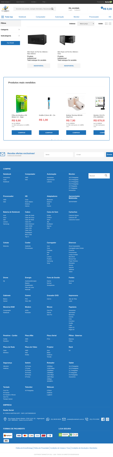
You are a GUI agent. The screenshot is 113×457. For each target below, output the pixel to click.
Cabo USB (28, 228)
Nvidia (27, 355)
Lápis (70, 325)
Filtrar (10, 43)
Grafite (71, 323)
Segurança (7, 363)
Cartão (5, 339)
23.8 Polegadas (73, 184)
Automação (59, 17)
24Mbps (49, 379)
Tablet (71, 363)
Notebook (22, 17)
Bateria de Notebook (11, 212)
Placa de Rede (9, 347)
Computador (40, 17)
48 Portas (28, 375)
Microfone (72, 257)
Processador (94, 17)
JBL (48, 222)
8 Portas (27, 377)
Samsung (6, 224)
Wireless (6, 352)
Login (70, 10)
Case (4, 179)
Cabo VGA (28, 230)
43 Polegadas (29, 390)
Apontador (72, 312)
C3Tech (49, 217)
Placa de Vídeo (31, 347)
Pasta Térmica (73, 261)
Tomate (49, 357)
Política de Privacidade (41, 448)
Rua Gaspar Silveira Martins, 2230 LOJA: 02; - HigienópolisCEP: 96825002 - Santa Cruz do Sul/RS (24, 419)
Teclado (6, 387)
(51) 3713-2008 (92, 419)
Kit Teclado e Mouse (9, 395)
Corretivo (71, 321)
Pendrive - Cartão (10, 335)
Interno (27, 206)
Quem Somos (20, 2)
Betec (48, 352)
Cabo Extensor (29, 224)
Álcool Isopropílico (74, 246)
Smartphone (50, 285)
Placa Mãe (29, 335)
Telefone (71, 269)
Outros (49, 206)
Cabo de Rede (29, 219)
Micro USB (28, 234)
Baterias (71, 339)
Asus (4, 217)
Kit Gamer (6, 392)
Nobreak (27, 289)
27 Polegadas (73, 188)
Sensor (71, 265)
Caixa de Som (52, 212)
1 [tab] (52, 140)
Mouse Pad (72, 259)
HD (110, 17)
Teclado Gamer (8, 399)
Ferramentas (73, 252)
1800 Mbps (50, 377)
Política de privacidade (14, 155)
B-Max (49, 215)
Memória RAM (9, 307)
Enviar (109, 154)
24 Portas (28, 370)
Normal (49, 283)
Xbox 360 (28, 301)
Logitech (49, 395)
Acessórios (6, 177)
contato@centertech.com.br (73, 419)
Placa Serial (51, 335)
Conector (71, 250)
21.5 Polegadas (73, 182)
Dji (4, 281)
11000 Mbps (51, 368)
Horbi (48, 219)
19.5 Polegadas (73, 179)
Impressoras (51, 179)
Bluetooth (50, 199)
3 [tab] (58, 140)
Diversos (72, 243)
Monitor (76, 17)
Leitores (49, 182)
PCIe (48, 339)
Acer (4, 215)
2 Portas (27, 368)
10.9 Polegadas (73, 368)
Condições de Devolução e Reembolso (84, 448)
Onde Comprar (5, 2)
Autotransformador (31, 281)
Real (70, 283)
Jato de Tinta (73, 299)
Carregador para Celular (76, 248)
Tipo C (27, 236)
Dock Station (29, 202)
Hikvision (6, 366)
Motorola (6, 246)
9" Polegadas (73, 372)
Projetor (50, 347)
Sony (48, 263)
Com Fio (49, 310)
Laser (70, 301)
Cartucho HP (73, 217)
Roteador (28, 312)
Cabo (4, 350)
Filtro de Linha (29, 287)
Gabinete (28, 246)
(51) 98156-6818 (53, 419)
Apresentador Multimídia (74, 197)
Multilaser (50, 224)
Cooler (27, 243)
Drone (5, 278)
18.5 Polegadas (73, 177)
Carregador (51, 243)
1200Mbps (50, 370)
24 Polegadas (73, 186)
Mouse (49, 307)
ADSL (27, 310)
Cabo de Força (29, 217)
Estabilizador (29, 285)
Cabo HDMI (28, 226)
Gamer (49, 281)
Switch (28, 363)
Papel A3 (71, 327)
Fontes (71, 278)
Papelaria (72, 307)
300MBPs (50, 381)
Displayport (28, 232)
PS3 (26, 299)
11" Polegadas (73, 370)
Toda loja (7, 17)
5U (70, 350)
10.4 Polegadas (73, 366)
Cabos (27, 212)
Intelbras (49, 355)
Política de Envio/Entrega (24, 448)
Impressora (73, 295)
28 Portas (28, 372)
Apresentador (73, 201)
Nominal (71, 281)
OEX (48, 228)
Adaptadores (52, 196)
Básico (5, 299)
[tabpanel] (21, 114)
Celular (6, 243)
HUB (48, 204)
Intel (26, 179)
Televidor (28, 387)
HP (48, 254)
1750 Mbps (50, 375)
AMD (26, 177)
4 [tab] (61, 140)
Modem (28, 307)
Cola (70, 319)
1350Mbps (50, 372)
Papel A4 (71, 329)
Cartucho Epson (74, 215)
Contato (33, 2)
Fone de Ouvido (53, 278)
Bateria (27, 283)
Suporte (71, 267)
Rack (71, 347)
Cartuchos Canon (74, 219)
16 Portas (28, 366)
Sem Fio (49, 314)
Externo (27, 204)
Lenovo (5, 222)
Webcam (50, 387)
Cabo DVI (28, 222)
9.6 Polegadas (73, 375)
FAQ (44, 2)
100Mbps (50, 366)
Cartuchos (73, 212)
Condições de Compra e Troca (60, 448)
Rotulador (72, 263)
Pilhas (71, 341)
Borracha (71, 314)
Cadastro (77, 10)
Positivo (49, 259)
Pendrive (6, 341)
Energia (28, 278)
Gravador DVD (52, 295)
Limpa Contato (73, 254)
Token (71, 271)
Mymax (49, 226)
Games (28, 295)
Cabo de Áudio (29, 215)
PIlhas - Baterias (75, 335)
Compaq (49, 250)
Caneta (71, 317)
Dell (4, 219)
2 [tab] (55, 140)
